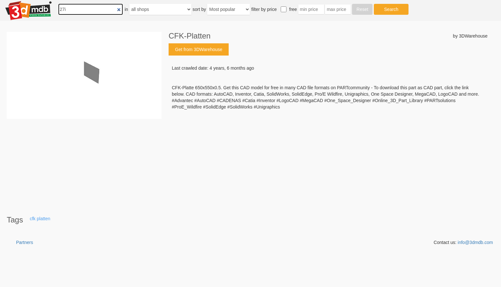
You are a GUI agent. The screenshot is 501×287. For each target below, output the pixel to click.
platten (43, 218)
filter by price (264, 9)
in (126, 9)
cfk (33, 218)
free (293, 9)
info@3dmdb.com (475, 242)
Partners (24, 242)
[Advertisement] (328, 159)
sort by (199, 9)
